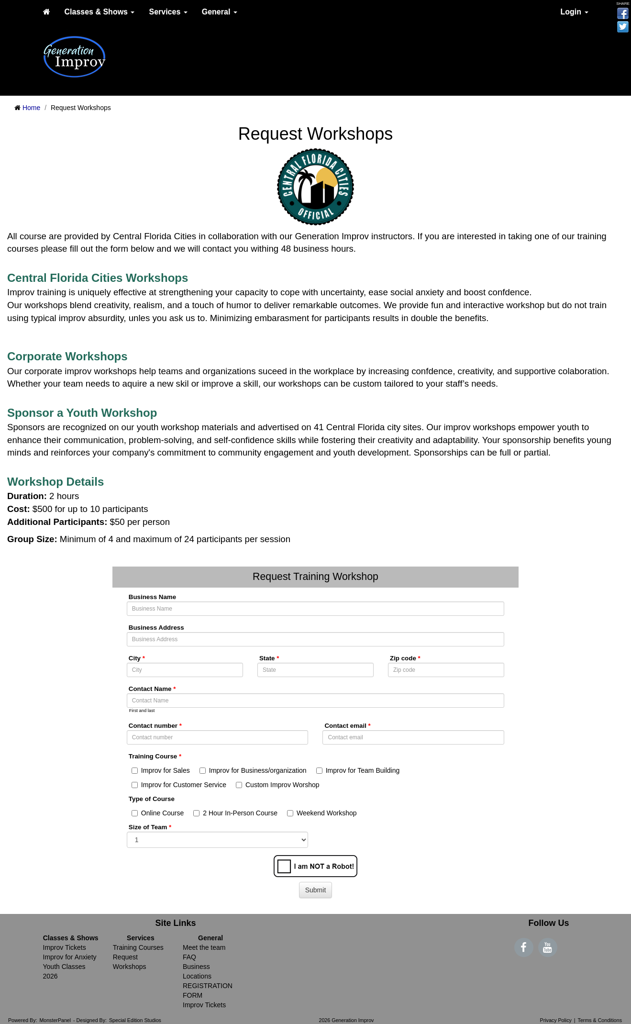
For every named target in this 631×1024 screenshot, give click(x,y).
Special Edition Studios (135, 1020)
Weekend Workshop (322, 813)
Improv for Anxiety (70, 957)
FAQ (189, 957)
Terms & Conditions (600, 1020)
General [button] (219, 12)
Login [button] (574, 12)
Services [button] (168, 12)
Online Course (158, 813)
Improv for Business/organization (253, 770)
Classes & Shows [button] (100, 12)
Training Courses (138, 947)
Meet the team (204, 947)
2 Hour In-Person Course (235, 813)
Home (31, 107)
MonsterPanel (55, 1020)
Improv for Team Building (358, 770)
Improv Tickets (64, 947)
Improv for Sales (161, 770)
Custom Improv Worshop (278, 785)
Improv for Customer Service (179, 785)
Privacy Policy (556, 1020)
